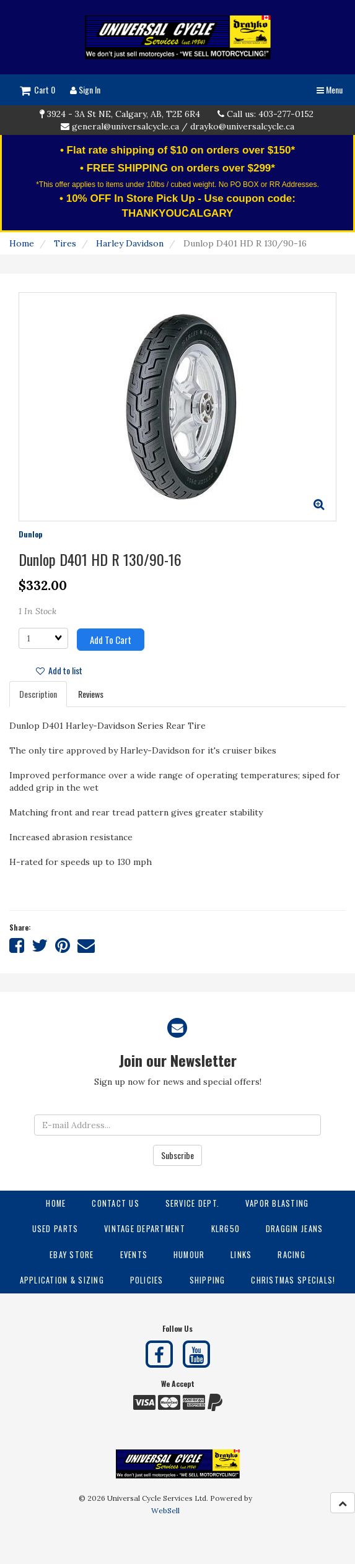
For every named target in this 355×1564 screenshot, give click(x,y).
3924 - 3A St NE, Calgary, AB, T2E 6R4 (123, 113)
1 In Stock (37, 611)
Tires (65, 243)
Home (21, 243)
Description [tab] (38, 693)
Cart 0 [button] (37, 89)
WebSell (165, 1510)
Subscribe (177, 1155)
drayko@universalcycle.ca (242, 126)
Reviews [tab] (90, 693)
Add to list (59, 670)
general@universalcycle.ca (125, 126)
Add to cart (110, 639)
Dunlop (30, 534)
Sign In (85, 89)
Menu (330, 89)
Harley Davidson (130, 243)
